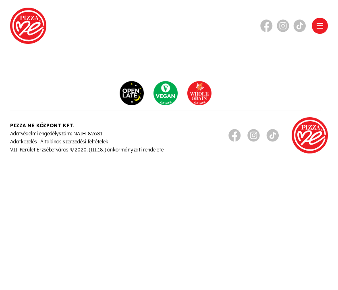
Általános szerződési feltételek (74, 142)
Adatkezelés (23, 142)
